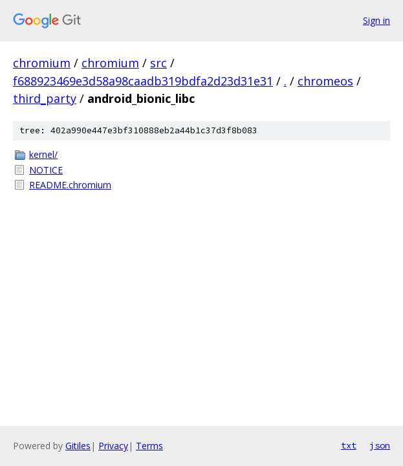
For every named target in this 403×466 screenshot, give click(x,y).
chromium (42, 63)
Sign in (376, 20)
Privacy (113, 445)
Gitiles (78, 445)
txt (348, 445)
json (379, 445)
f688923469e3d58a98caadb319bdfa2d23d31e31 (143, 81)
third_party (44, 98)
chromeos (325, 81)
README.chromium (70, 185)
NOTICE (46, 170)
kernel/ (43, 154)
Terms (149, 445)
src (158, 63)
